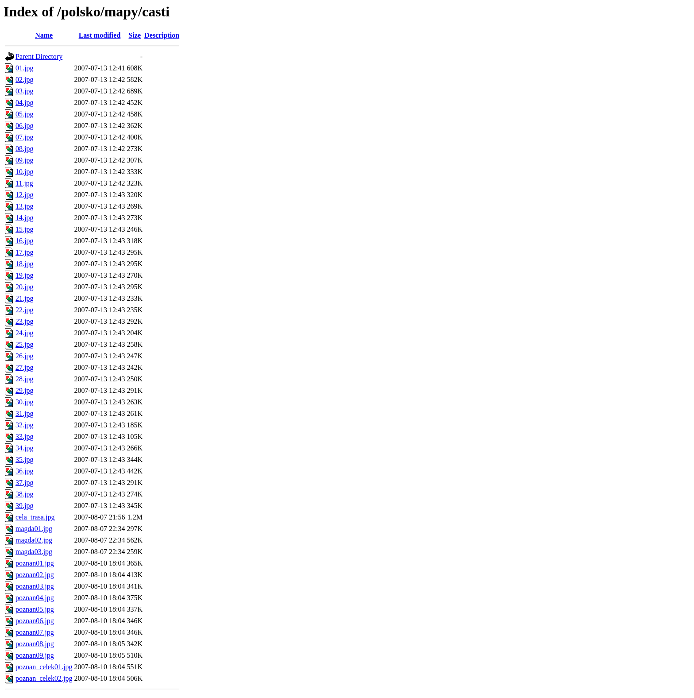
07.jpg (24, 137)
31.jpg (24, 413)
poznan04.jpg (34, 597)
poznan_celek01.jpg (43, 667)
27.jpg (24, 367)
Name (44, 35)
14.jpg (24, 217)
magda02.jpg (33, 540)
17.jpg (24, 252)
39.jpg (24, 505)
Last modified (100, 35)
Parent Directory (38, 56)
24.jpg (24, 333)
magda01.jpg (33, 528)
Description (161, 35)
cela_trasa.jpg (34, 517)
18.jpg (24, 264)
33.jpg (24, 436)
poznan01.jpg (34, 563)
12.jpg (24, 194)
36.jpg (24, 471)
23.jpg (24, 321)
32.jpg (24, 425)
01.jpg (24, 68)
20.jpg (24, 287)
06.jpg (24, 125)
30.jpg (24, 402)
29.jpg (24, 390)
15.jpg (24, 229)
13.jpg (24, 206)
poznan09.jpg (34, 655)
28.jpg (24, 379)
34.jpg (24, 448)
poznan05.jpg (34, 609)
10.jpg (24, 171)
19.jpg (24, 275)
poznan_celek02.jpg (43, 678)
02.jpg (24, 79)
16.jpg (24, 240)
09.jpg (24, 160)
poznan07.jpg (34, 632)
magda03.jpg (33, 551)
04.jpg (24, 102)
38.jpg (24, 494)
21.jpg (24, 298)
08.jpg (24, 148)
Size (135, 35)
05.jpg (24, 114)
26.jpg (24, 356)
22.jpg (24, 310)
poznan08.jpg (34, 644)
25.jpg (24, 344)
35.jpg (24, 459)
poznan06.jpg (34, 620)
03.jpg (24, 91)
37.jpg (24, 482)
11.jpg (24, 183)
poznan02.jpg (34, 574)
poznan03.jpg (34, 586)
